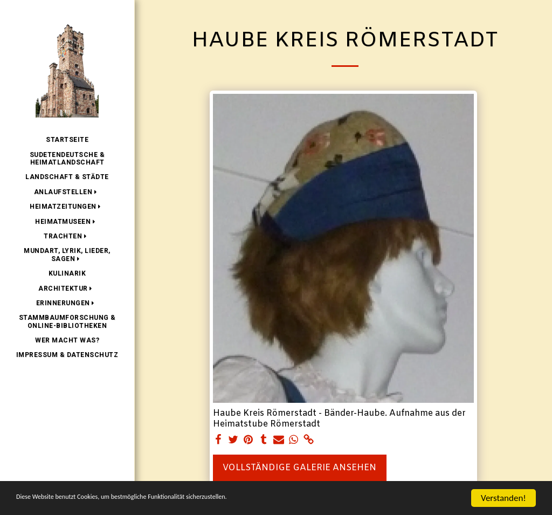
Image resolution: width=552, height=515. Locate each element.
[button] (67, 192)
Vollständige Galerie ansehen (299, 467)
